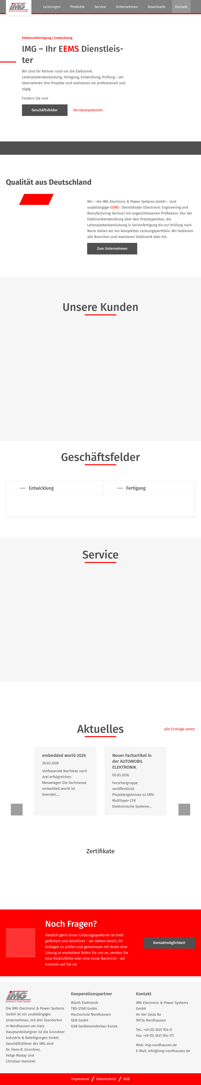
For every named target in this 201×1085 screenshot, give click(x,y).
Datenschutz (106, 1079)
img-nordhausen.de (161, 1045)
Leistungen (51, 7)
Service (100, 7)
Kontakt (181, 7)
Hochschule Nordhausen (91, 1014)
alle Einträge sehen (179, 729)
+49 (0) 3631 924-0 (157, 1030)
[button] (17, 809)
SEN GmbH (79, 1020)
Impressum (80, 1079)
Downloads (156, 7)
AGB (126, 1079)
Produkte (77, 7)
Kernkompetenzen (88, 110)
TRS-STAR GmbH (84, 1008)
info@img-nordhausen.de (169, 1051)
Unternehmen (127, 7)
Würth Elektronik (84, 1003)
